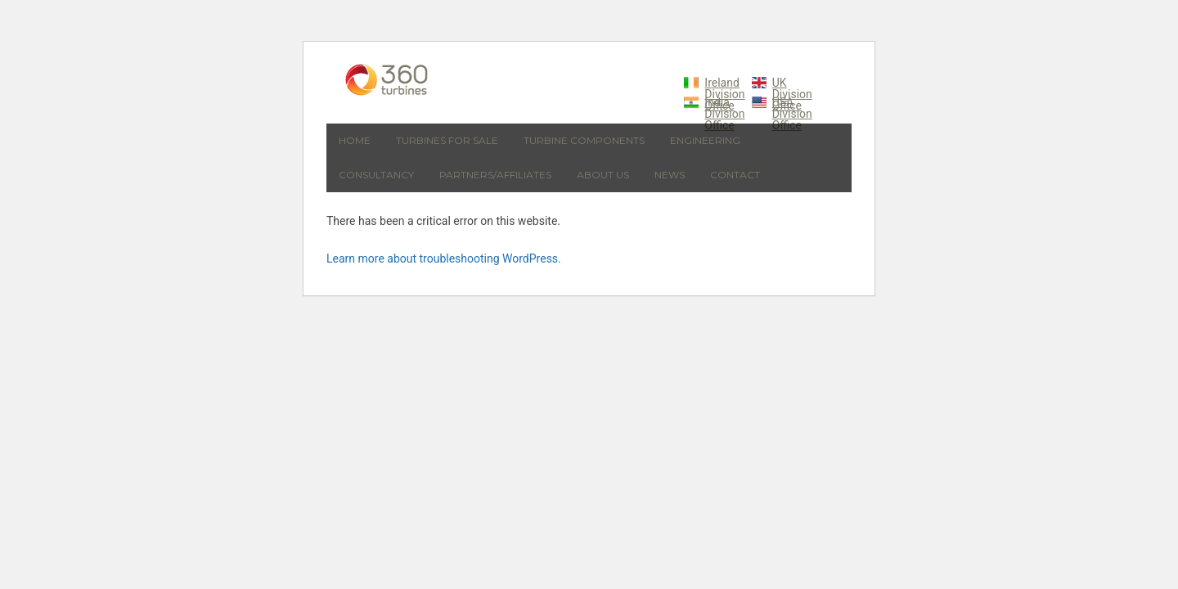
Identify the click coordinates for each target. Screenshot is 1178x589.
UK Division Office (792, 94)
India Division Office (724, 114)
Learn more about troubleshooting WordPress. (443, 258)
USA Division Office (792, 114)
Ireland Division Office (724, 94)
